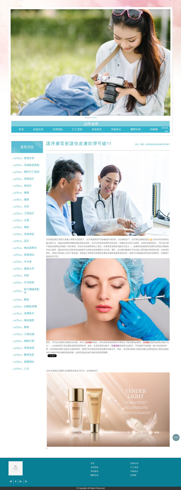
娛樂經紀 (29, 361)
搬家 (26, 199)
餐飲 (26, 227)
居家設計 (29, 178)
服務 (26, 192)
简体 (166, 131)
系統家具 (97, 129)
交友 (26, 206)
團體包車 (136, 129)
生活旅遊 (29, 282)
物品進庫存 (30, 247)
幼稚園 (154, 129)
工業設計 (29, 213)
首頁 (21, 129)
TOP (176, 437)
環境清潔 (29, 347)
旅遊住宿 (38, 129)
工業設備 (29, 334)
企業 (26, 220)
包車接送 (29, 234)
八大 (26, 368)
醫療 (26, 327)
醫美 (26, 299)
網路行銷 (29, 340)
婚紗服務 (29, 320)
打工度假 (77, 129)
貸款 (26, 275)
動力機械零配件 (31, 291)
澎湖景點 (58, 129)
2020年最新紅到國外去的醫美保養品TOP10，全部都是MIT (108, 409)
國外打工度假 (31, 171)
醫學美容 (29, 354)
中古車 (28, 261)
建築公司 (29, 268)
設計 (26, 240)
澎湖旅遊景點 (31, 165)
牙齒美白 (116, 129)
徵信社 (28, 185)
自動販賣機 (30, 306)
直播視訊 (29, 254)
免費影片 (29, 313)
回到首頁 (164, 128)
